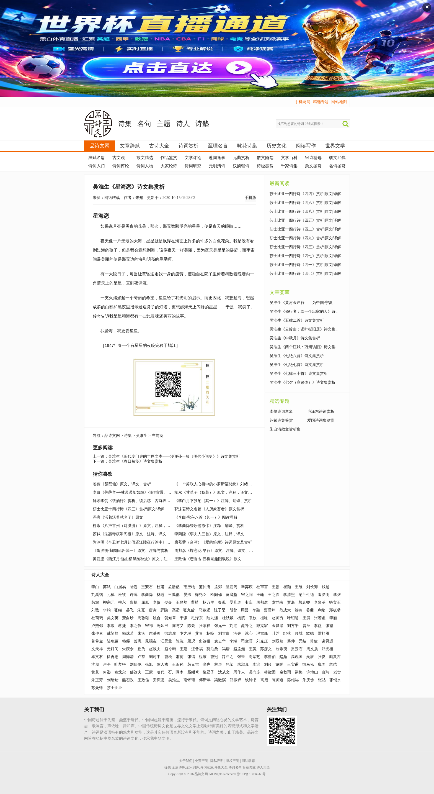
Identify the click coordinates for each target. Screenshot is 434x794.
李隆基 (320, 602)
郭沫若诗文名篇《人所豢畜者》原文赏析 (209, 509)
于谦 (183, 618)
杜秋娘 (228, 618)
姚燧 (279, 664)
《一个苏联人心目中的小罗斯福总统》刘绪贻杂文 (217, 484)
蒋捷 (122, 626)
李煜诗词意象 (281, 411)
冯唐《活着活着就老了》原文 (118, 517)
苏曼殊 (97, 688)
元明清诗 (217, 166)
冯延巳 (162, 626)
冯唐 (226, 649)
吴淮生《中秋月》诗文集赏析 (295, 338)
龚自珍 (128, 618)
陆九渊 (212, 618)
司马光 (308, 664)
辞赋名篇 (96, 157)
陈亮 (191, 626)
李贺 (157, 602)
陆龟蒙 (112, 641)
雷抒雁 (323, 633)
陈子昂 (220, 610)
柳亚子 (208, 672)
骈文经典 (337, 157)
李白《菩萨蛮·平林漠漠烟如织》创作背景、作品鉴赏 (138, 492)
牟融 (256, 610)
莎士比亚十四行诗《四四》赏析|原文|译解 (305, 194)
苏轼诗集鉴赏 (281, 420)
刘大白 (224, 633)
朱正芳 (97, 680)
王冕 (253, 649)
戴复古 (335, 657)
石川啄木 (176, 672)
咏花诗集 (247, 145)
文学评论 (193, 157)
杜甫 (160, 587)
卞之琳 (185, 633)
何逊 (107, 672)
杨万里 (208, 602)
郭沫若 (128, 633)
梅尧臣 (200, 595)
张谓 (191, 657)
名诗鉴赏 (337, 166)
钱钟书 (251, 680)
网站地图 (339, 102)
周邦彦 (262, 602)
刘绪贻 (112, 680)
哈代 (160, 672)
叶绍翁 (293, 618)
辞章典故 (249, 767)
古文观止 (120, 157)
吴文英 (112, 618)
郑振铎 (235, 680)
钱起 (325, 587)
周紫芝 (254, 657)
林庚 (218, 664)
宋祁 (149, 626)
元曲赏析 (241, 157)
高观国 (297, 657)
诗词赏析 (188, 145)
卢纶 (321, 610)
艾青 (199, 633)
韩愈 (95, 602)
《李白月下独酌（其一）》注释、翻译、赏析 (213, 501)
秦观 (222, 602)
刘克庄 (262, 641)
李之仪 (135, 626)
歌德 (310, 633)
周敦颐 (143, 618)
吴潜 (310, 657)
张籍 (329, 626)
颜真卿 (304, 602)
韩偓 (126, 641)
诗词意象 (206, 767)
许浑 (134, 595)
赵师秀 (277, 618)
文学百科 (289, 157)
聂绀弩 (193, 672)
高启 (264, 680)
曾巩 (137, 641)
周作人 (239, 672)
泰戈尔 (120, 672)
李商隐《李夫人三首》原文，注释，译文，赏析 (215, 534)
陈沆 (180, 641)
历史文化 (276, 145)
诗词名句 (235, 767)
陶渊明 (323, 595)
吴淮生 (142, 436)
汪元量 (166, 641)
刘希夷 (281, 649)
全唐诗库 (178, 767)
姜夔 (310, 610)
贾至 (306, 626)
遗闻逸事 (217, 157)
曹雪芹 (269, 610)
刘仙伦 (135, 664)
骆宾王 (335, 602)
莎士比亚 (114, 688)
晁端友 (151, 641)
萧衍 (180, 657)
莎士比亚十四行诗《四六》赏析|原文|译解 (305, 203)
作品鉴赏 (169, 157)
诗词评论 (120, 166)
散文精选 (144, 157)
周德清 (128, 657)
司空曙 (247, 641)
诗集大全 (221, 767)
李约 (107, 610)
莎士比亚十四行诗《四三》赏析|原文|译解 (128, 509)
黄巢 (95, 672)
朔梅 (299, 672)
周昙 (245, 610)
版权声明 (232, 761)
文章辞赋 (130, 145)
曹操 (134, 602)
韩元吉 (193, 664)
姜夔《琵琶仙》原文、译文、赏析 (122, 484)
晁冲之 (227, 657)
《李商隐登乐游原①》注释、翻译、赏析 (209, 526)
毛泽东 (197, 618)
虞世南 (277, 602)
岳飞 (130, 610)
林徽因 (270, 672)
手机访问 (302, 102)
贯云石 (297, 649)
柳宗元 (109, 602)
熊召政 (128, 680)
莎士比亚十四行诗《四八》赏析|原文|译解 (305, 211)
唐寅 (153, 610)
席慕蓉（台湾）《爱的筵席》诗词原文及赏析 (213, 542)
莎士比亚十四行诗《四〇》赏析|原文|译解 (305, 274)
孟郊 (218, 587)
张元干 (220, 626)
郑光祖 (327, 649)
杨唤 (210, 633)
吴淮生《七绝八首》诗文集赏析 (297, 356)
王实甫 (293, 664)
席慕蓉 (155, 633)
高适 (176, 610)
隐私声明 (217, 761)
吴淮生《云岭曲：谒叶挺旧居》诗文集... (304, 329)
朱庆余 (128, 649)
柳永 (122, 602)
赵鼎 (283, 657)
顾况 (191, 641)
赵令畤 (170, 649)
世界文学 (335, 145)
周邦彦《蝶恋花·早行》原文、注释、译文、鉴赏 (215, 551)
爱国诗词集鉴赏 (320, 420)
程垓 (202, 657)
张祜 (322, 680)
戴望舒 (112, 633)
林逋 (160, 595)
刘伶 (268, 664)
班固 (322, 664)
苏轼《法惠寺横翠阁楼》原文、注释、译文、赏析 (135, 534)
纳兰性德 (306, 595)
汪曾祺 (197, 649)
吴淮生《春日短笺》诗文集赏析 (135, 461)
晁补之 (247, 626)
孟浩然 (174, 587)
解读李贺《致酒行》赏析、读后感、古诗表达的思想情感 (141, 501)
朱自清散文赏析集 (285, 429)
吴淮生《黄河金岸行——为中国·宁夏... (302, 303)
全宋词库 (192, 767)
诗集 (125, 123)
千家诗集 (289, 166)
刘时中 (155, 657)
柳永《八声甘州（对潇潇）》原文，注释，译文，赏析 (139, 526)
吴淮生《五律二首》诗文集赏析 (297, 320)
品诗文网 (100, 145)
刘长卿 (312, 587)
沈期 (95, 664)
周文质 (312, 649)
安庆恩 (158, 680)
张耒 (241, 657)
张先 (206, 664)
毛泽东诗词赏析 (320, 411)
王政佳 (143, 680)
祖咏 (264, 618)
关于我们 (185, 761)
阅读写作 (306, 145)
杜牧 (122, 595)
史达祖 (204, 641)
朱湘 (141, 633)
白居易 (120, 587)
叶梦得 (120, 664)
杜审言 (262, 587)
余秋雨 (285, 672)
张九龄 (189, 610)
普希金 (97, 641)
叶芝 (276, 633)
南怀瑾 (189, 680)
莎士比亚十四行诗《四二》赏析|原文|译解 (305, 229)
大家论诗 (169, 166)
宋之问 (247, 595)
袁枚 (253, 618)
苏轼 (107, 587)
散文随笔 (265, 157)
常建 (314, 641)
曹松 (168, 657)
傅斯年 (205, 680)
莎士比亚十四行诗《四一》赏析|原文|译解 (305, 265)
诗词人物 (144, 166)
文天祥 (97, 649)
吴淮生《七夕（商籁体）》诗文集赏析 (302, 382)
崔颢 (287, 587)
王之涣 (274, 595)
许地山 (312, 672)
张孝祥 (204, 626)
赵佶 (333, 664)
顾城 (299, 633)
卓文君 (97, 657)
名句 (144, 123)
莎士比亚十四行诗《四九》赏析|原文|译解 (305, 238)
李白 (95, 587)
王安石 (147, 587)
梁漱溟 (220, 680)
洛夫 (237, 633)
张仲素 (97, 633)
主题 (163, 123)
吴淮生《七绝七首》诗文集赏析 (297, 365)
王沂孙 (178, 664)
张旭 (149, 664)
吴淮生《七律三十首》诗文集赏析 (299, 374)
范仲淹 (204, 587)
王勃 (276, 587)
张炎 (322, 657)
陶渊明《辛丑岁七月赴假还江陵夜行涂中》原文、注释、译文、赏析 (151, 542)
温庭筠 (231, 587)
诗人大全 (100, 574)
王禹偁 (174, 595)
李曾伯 (270, 657)
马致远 (204, 610)
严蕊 (229, 664)
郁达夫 (135, 672)
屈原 (145, 602)
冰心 (249, 633)
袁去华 (220, 641)
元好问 (112, 649)
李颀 (333, 618)
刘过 (233, 626)
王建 (183, 649)
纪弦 (287, 633)
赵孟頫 (239, 649)
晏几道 (235, 602)
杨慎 (241, 618)
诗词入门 (96, 166)
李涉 (256, 664)
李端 (233, 641)
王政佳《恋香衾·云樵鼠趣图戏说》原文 (207, 559)
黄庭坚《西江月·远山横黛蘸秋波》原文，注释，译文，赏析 (144, 559)
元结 (302, 641)
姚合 (157, 618)
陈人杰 (162, 664)
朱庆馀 (308, 680)
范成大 (285, 610)
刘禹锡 (97, 595)
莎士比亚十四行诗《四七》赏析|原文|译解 (305, 256)
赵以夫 (155, 649)
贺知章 (170, 618)
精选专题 (321, 102)
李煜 (337, 595)
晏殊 (187, 595)
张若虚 (320, 618)
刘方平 (293, 626)
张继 (118, 610)
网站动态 (248, 761)
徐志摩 (170, 633)
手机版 (250, 198)
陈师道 (277, 680)
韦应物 (189, 587)
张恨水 (335, 680)
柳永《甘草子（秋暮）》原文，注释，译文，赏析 (217, 492)
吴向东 (254, 672)
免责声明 (201, 761)
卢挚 (141, 657)
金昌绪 (277, 626)
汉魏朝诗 (241, 166)
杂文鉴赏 (313, 166)
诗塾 (202, 123)
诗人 (183, 123)
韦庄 (248, 602)
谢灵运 (327, 641)
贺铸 (298, 610)
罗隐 (164, 610)
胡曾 (233, 610)
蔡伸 (291, 641)
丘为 (141, 649)
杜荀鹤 (97, 618)
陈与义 (178, 626)
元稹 (111, 595)
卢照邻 (97, 626)
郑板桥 (335, 610)
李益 (318, 626)
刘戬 (95, 610)
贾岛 (291, 602)
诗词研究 (193, 166)
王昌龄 (181, 602)
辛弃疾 (247, 587)
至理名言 (218, 145)
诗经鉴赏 (265, 166)
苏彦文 (266, 649)
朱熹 (141, 610)
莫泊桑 (212, 649)
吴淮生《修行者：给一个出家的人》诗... (304, 311)
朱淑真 (243, 664)
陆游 (134, 587)
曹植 (195, 602)
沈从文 (224, 672)
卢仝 (107, 664)
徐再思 (112, 657)
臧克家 (262, 626)
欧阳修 (216, 595)
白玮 (325, 672)
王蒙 (149, 672)
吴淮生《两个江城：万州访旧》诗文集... (304, 347)
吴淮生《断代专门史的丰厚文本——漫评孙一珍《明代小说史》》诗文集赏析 (174, 456)
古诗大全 (159, 145)
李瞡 (111, 626)
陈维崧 (293, 680)
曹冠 (214, 657)
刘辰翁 (277, 641)
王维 (299, 587)
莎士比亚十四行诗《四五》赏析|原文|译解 (305, 220)
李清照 (289, 595)
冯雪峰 (262, 633)
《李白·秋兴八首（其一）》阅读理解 (205, 517)
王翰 (260, 595)
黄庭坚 (231, 595)
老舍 (337, 672)
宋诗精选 (313, 157)
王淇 (306, 618)
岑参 (168, 602)
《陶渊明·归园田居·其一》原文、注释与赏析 (130, 551)
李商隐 (147, 595)
